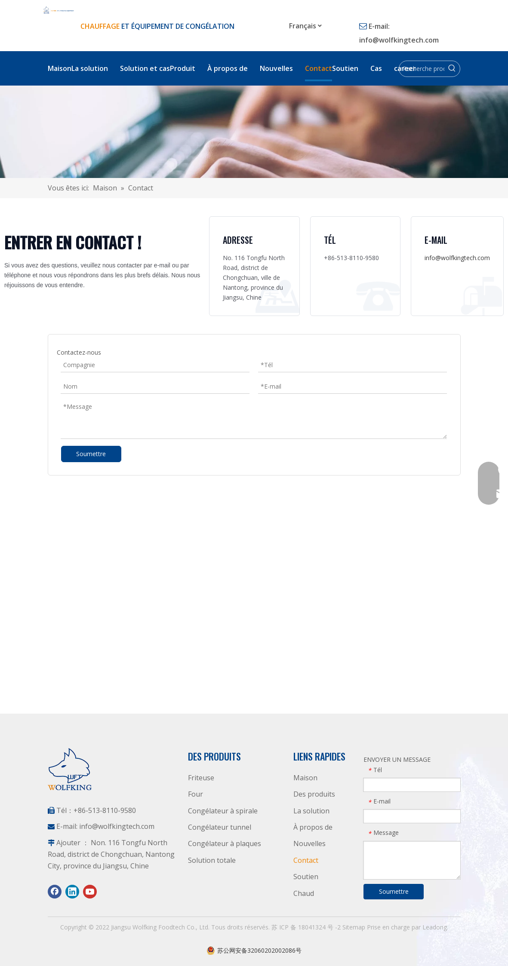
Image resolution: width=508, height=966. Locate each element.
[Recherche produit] (421, 69)
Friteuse (201, 777)
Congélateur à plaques (224, 843)
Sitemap (354, 927)
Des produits (314, 794)
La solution (311, 811)
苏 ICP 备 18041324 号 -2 (306, 927)
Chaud (303, 893)
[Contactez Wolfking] (254, 132)
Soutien (305, 876)
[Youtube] (90, 892)
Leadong (434, 927)
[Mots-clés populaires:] (452, 69)
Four (195, 794)
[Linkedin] (72, 892)
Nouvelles (309, 843)
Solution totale (212, 860)
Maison (305, 777)
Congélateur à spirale (223, 811)
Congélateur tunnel (219, 827)
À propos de (313, 827)
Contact (305, 860)
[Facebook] (55, 892)
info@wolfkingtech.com (399, 40)
